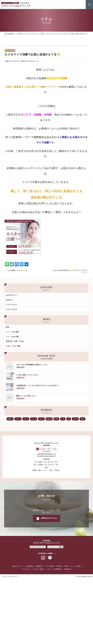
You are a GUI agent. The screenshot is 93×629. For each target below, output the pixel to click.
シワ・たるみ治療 (12, 336)
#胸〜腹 (49, 418)
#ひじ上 (18, 418)
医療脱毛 (39, 611)
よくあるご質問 (37, 614)
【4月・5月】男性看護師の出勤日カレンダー (51, 366)
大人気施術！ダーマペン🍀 (17, 270)
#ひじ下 (26, 418)
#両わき (10, 418)
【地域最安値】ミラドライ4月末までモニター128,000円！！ (51, 387)
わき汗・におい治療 (13, 346)
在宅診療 (67, 614)
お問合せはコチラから (49, 563)
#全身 (82, 418)
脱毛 (7, 327)
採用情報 (57, 614)
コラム (48, 33)
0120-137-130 (48, 494)
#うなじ (75, 418)
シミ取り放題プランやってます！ (51, 376)
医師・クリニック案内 (73, 611)
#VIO (62, 418)
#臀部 (56, 418)
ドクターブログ (11, 304)
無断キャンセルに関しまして (51, 397)
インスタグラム (43, 603)
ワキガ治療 (50, 611)
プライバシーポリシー (10, 622)
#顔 (69, 418)
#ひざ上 (33, 418)
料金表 (59, 611)
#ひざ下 (41, 418)
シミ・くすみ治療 (12, 332)
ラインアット (49, 603)
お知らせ (9, 300)
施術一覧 (15, 611)
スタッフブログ (56, 33)
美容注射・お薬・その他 (14, 341)
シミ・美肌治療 (27, 611)
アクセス (26, 614)
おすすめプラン (11, 295)
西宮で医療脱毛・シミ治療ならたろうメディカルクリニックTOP (24, 33)
